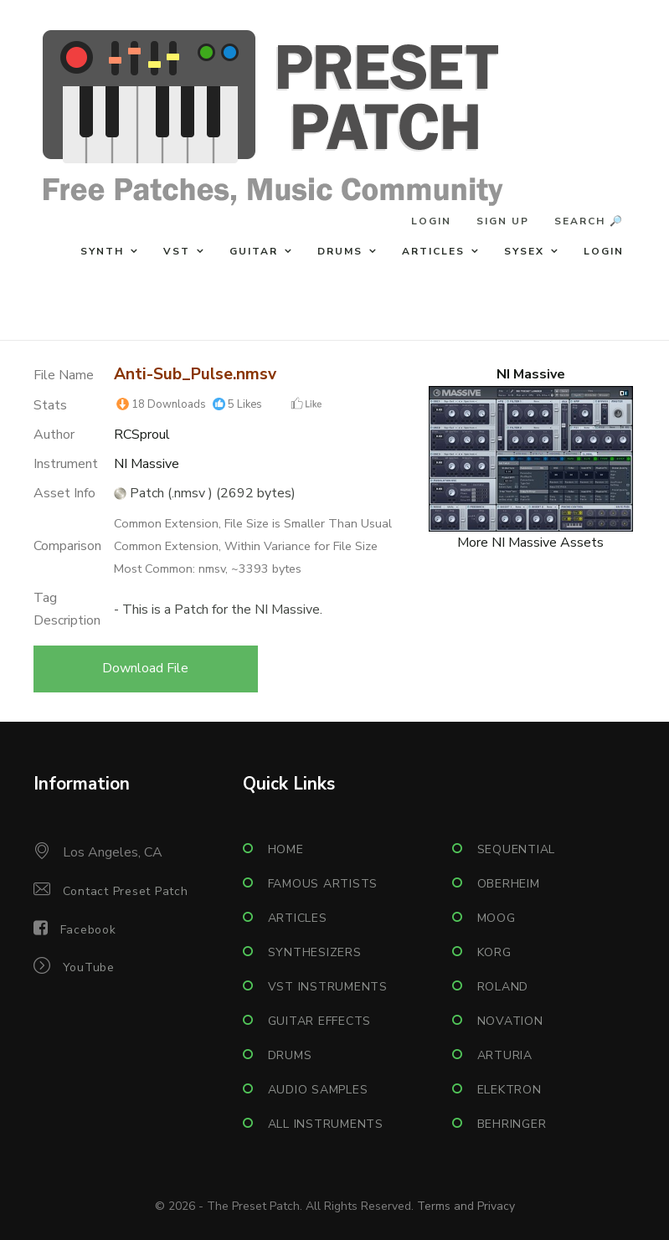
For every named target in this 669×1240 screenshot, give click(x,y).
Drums (340, 251)
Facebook (88, 930)
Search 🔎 (589, 221)
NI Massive (146, 464)
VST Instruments (328, 987)
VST (176, 251)
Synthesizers (315, 952)
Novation (510, 1021)
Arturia (505, 1055)
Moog (496, 918)
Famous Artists (323, 884)
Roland (503, 987)
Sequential (516, 849)
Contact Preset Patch (125, 891)
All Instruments (325, 1124)
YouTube (89, 967)
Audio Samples (318, 1090)
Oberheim (508, 884)
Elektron (509, 1090)
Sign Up (502, 221)
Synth (102, 251)
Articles (433, 251)
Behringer (512, 1124)
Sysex (524, 251)
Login (431, 221)
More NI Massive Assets (530, 542)
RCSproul (142, 434)
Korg (494, 952)
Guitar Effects (320, 1021)
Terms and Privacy (466, 1206)
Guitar (253, 251)
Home (286, 849)
